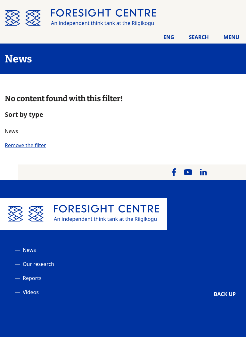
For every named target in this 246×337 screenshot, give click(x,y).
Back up (225, 294)
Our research (38, 264)
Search (199, 37)
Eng (168, 37)
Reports (32, 278)
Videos (31, 292)
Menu (231, 37)
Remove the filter (25, 145)
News (29, 249)
